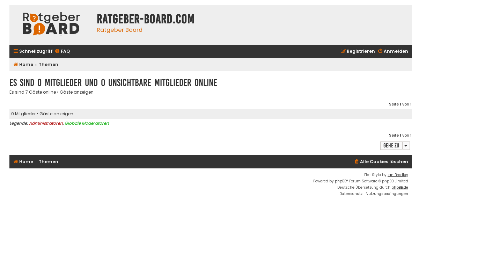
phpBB (340, 181)
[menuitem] (62, 51)
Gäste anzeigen (77, 92)
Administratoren (46, 123)
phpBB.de (399, 187)
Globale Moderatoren (87, 123)
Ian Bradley (398, 174)
